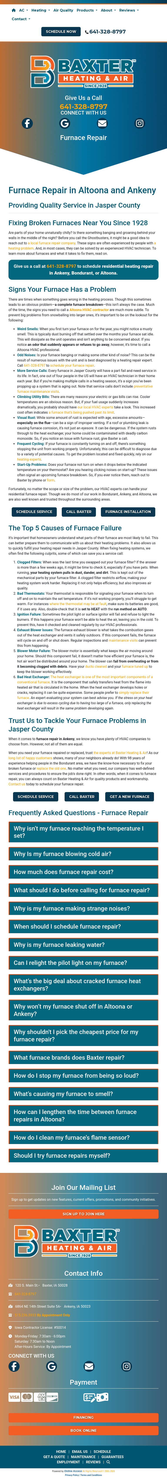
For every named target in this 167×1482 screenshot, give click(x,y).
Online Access (73, 1471)
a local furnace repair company (51, 243)
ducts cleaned (96, 666)
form (50, 480)
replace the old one (51, 768)
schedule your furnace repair (72, 365)
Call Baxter (78, 512)
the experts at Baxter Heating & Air (120, 753)
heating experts (29, 459)
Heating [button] (39, 10)
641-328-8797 (107, 31)
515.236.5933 (42, 1315)
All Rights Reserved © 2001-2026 (99, 1471)
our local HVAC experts (95, 407)
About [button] (107, 10)
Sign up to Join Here (84, 1214)
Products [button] (86, 10)
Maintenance (83, 1457)
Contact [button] (20, 19)
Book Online (83, 1431)
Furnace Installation (128, 512)
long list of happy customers (30, 758)
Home (61, 1452)
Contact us (16, 784)
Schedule (102, 1452)
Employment (68, 1462)
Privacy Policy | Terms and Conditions (83, 1475)
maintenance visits (123, 640)
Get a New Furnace (129, 797)
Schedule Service (34, 512)
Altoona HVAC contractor (89, 310)
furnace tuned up (135, 666)
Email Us (80, 1452)
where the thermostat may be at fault (77, 604)
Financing (83, 1417)
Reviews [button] (127, 10)
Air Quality (63, 10)
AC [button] (22, 10)
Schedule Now (61, 32)
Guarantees (113, 1457)
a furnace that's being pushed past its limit (81, 412)
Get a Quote (54, 1457)
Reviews (93, 1462)
